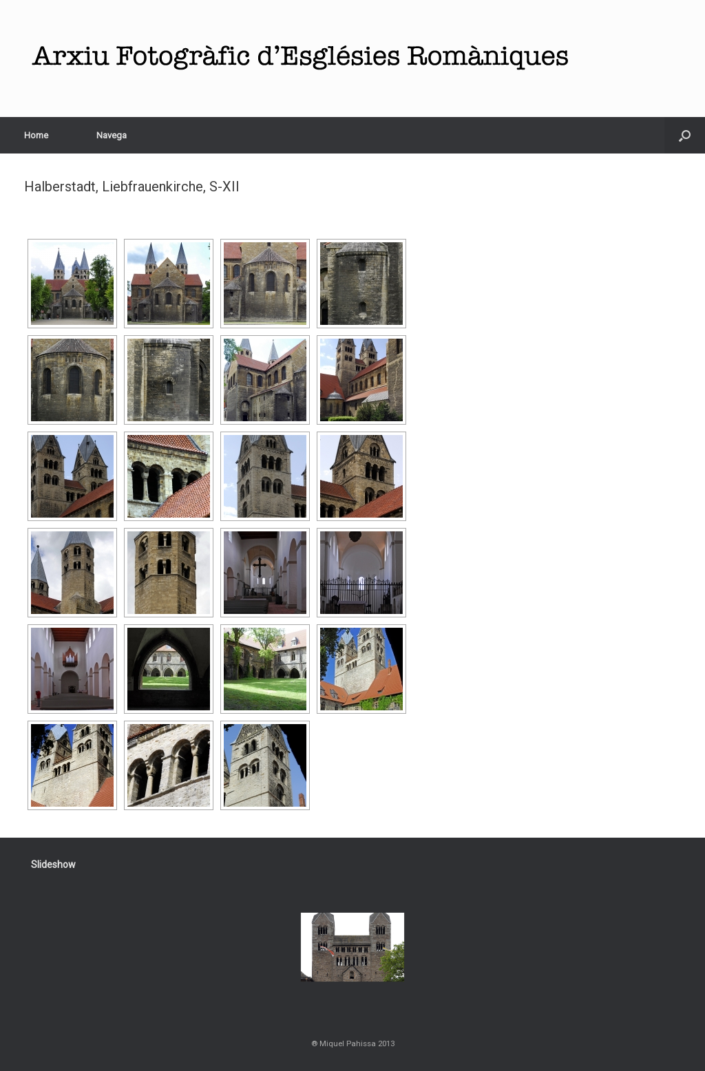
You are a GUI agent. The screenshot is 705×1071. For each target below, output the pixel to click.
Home (36, 135)
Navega (111, 135)
